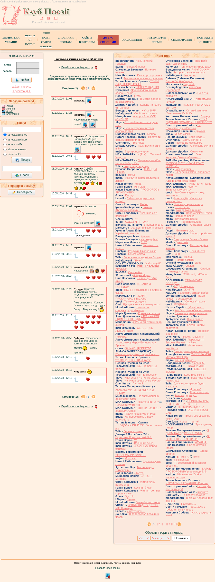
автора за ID (15, 144)
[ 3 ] (164, 523)
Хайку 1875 (149, 110)
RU (55, 18)
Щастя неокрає (199, 392)
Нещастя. (190, 75)
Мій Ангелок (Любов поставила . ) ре (184, 476)
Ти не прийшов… (185, 360)
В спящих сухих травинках (191, 313)
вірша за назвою (17, 149)
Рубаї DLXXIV (200, 69)
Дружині (200, 131)
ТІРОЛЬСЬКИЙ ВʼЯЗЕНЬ (130, 455)
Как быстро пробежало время (193, 310)
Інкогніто (202, 492)
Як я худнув (181, 459)
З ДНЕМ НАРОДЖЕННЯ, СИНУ (187, 432)
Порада (205, 116)
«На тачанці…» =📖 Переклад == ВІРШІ (138, 403)
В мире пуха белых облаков (191, 239)
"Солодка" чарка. (195, 301)
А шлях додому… (185, 395)
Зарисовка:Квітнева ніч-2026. (133, 437)
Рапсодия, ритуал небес (193, 292)
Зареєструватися (57, 79)
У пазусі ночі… (136, 511)
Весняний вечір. (144, 443)
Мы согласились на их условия (143, 78)
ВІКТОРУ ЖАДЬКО (147, 87)
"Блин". (138, 260)
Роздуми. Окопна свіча (142, 251)
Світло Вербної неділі (179, 81)
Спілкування (181, 39)
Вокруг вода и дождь (136, 166)
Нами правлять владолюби (185, 297)
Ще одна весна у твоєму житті (141, 304)
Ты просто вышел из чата (189, 72)
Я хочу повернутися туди (140, 413)
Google (22, 175)
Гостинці (137, 383)
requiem (190, 265)
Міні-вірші (140, 186)
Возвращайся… (184, 169)
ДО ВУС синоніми (108, 39)
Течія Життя (197, 251)
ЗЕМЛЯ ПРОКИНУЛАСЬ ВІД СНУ (131, 297)
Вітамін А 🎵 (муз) (188, 456)
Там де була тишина (188, 210)
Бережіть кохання (194, 336)
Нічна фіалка (195, 319)
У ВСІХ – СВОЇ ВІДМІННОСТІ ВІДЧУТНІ (137, 318)
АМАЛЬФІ (201, 442)
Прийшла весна (184, 215)
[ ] (88, 88)
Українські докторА (127, 233)
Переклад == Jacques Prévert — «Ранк (185, 341)
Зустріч (129, 496)
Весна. (188, 256)
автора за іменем (17, 134)
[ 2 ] (159, 523)
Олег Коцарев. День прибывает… (184, 156)
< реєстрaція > (21, 91)
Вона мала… (197, 136)
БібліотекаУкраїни (10, 39)
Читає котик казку (199, 183)
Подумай (188, 84)
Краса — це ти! (189, 421)
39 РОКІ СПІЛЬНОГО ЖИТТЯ (188, 438)
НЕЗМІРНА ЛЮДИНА (191, 406)
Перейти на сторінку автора (77, 67)
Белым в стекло (133, 431)
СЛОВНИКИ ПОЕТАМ (66, 39)
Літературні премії (157, 39)
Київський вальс (135, 66)
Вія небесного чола (148, 502)
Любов (144, 204)
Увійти (22, 80)
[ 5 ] (174, 523)
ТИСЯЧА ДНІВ (196, 365)
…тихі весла (182, 207)
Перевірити (22, 192)
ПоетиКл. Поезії (30, 40)
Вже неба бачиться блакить (186, 62)
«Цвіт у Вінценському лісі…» (181, 188)
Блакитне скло (185, 230)
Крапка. (145, 236)
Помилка (120, 336)
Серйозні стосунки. (146, 113)
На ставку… (188, 503)
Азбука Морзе (141, 275)
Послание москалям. (189, 142)
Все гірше (138, 142)
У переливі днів (153, 224)
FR (48, 18)
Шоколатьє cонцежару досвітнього (132, 309)
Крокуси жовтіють (149, 313)
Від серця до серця (137, 151)
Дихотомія (182, 242)
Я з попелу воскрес (193, 494)
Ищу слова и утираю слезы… (142, 377)
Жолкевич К (12, 114)
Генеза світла (136, 253)
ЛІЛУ (144, 242)
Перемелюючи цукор (199, 212)
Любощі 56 (198, 362)
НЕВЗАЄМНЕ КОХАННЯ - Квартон (187, 483)
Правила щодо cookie (107, 568)
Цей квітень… (195, 307)
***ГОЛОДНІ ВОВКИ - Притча (133, 360)
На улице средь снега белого (142, 380)
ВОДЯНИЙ (180, 304)
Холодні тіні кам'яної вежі (147, 227)
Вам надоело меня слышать (191, 351)
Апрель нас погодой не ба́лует (142, 257)
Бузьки (186, 398)
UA (41, 18)
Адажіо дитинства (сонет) (181, 180)
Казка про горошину (149, 75)
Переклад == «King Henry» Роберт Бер (138, 162)
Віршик (131, 499)
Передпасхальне (190, 221)
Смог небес (135, 272)
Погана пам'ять (185, 259)
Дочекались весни (186, 218)
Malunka (10, 108)
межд (131, 174)
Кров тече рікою (194, 374)
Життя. (139, 473)
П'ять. (137, 95)
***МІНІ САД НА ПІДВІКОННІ (137, 83)
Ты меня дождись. (135, 301)
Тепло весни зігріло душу (196, 66)
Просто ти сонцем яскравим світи (137, 138)
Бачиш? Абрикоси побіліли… (133, 208)
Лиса (198, 262)
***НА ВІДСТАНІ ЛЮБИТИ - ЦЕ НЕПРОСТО (189, 121)
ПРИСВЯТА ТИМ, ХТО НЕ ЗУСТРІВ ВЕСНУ (187, 402)
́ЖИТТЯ (189, 289)
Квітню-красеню (147, 374)
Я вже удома (183, 133)
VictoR (9, 111)
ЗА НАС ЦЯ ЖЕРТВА (138, 348)
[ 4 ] (169, 523)
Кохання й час (142, 487)
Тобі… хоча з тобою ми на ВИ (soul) (185, 508)
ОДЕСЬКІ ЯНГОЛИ (137, 221)
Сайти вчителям (87, 39)
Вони (177, 253)
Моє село (130, 458)
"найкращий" (153, 263)
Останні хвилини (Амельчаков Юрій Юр (186, 112)
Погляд (129, 195)
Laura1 (9, 106)
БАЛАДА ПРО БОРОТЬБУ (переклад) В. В (189, 470)
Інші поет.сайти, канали (46, 40)
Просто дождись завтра (188, 204)
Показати (181, 538)
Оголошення (132, 39)
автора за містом (17, 139)
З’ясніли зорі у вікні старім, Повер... (137, 354)
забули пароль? (21, 86)
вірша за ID (14, 154)
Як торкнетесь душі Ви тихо (183, 127)
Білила (151, 133)
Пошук (22, 160)
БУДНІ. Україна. (184, 286)
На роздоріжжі (149, 239)
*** (136, 218)
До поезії (195, 389)
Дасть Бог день (192, 139)
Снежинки (196, 151)
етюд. (138, 183)
